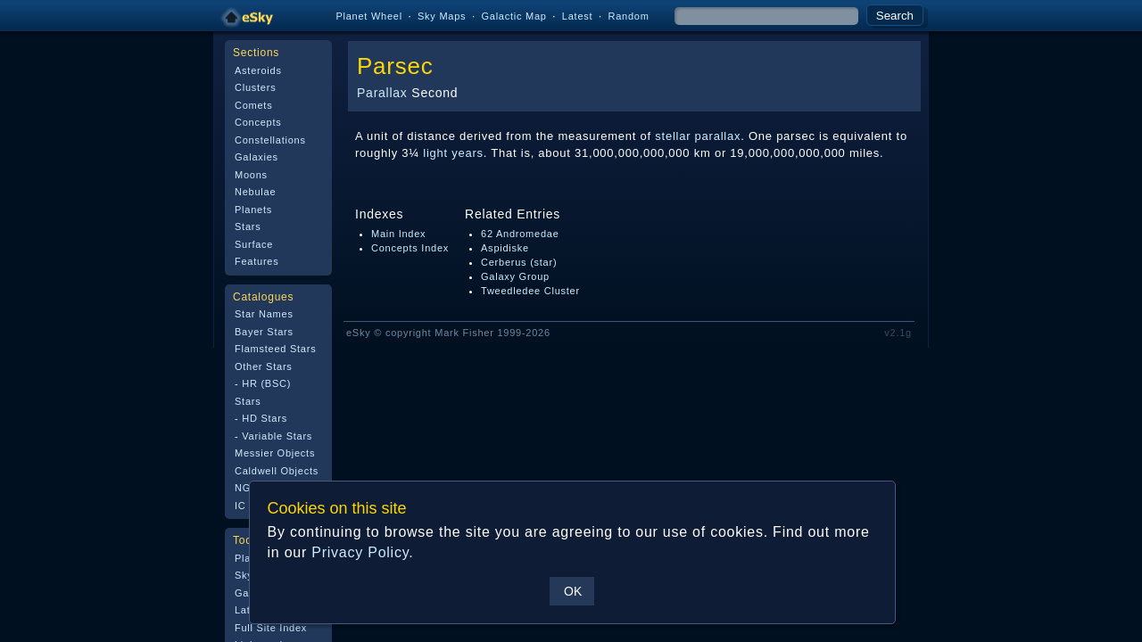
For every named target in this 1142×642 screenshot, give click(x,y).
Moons (251, 174)
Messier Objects (275, 453)
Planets (253, 209)
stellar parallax (698, 136)
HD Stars (264, 418)
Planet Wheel (368, 16)
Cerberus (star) (519, 262)
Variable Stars (277, 436)
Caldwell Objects (277, 470)
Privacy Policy (359, 552)
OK (572, 591)
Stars (248, 226)
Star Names (264, 314)
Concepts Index (410, 248)
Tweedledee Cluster (530, 290)
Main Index (398, 233)
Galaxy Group (515, 276)
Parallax (382, 93)
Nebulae (255, 191)
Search (895, 15)
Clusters (255, 87)
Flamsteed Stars (275, 348)
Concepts (258, 122)
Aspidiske (505, 248)
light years (453, 153)
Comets (253, 105)
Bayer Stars (264, 331)
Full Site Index (271, 627)
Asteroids (258, 70)
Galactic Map (513, 16)
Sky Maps (442, 16)
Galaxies (256, 157)
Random (628, 16)
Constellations (270, 140)
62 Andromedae (520, 233)
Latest (577, 16)
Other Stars (264, 366)
